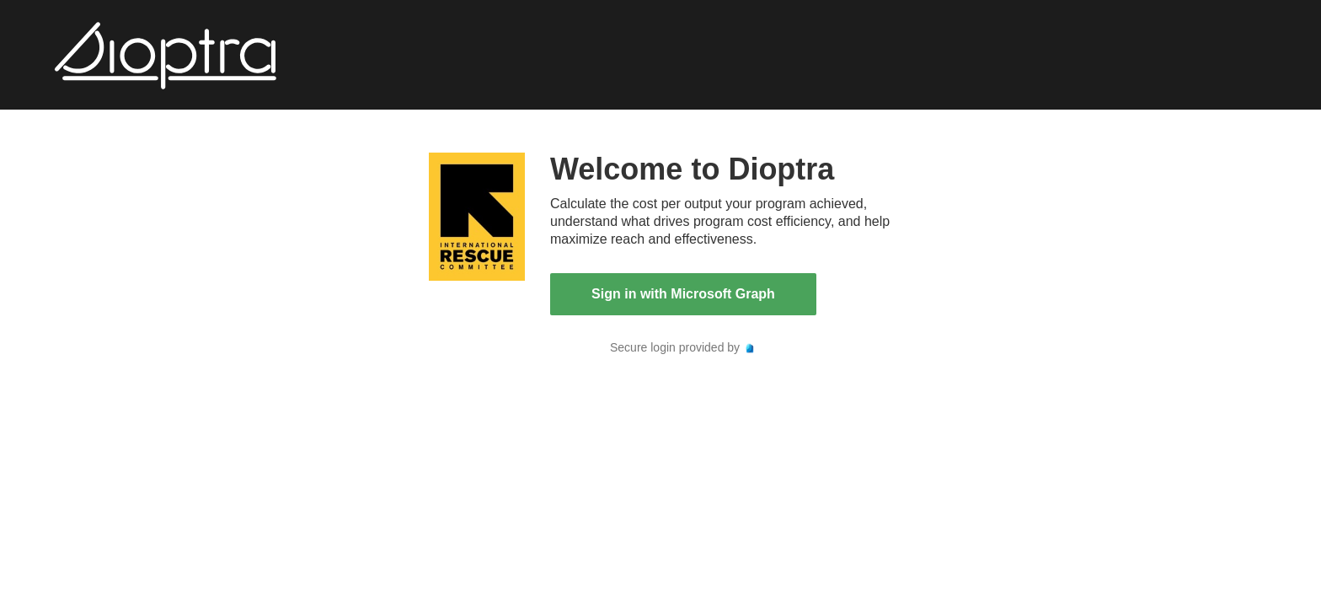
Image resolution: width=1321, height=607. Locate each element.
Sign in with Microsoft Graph (683, 294)
